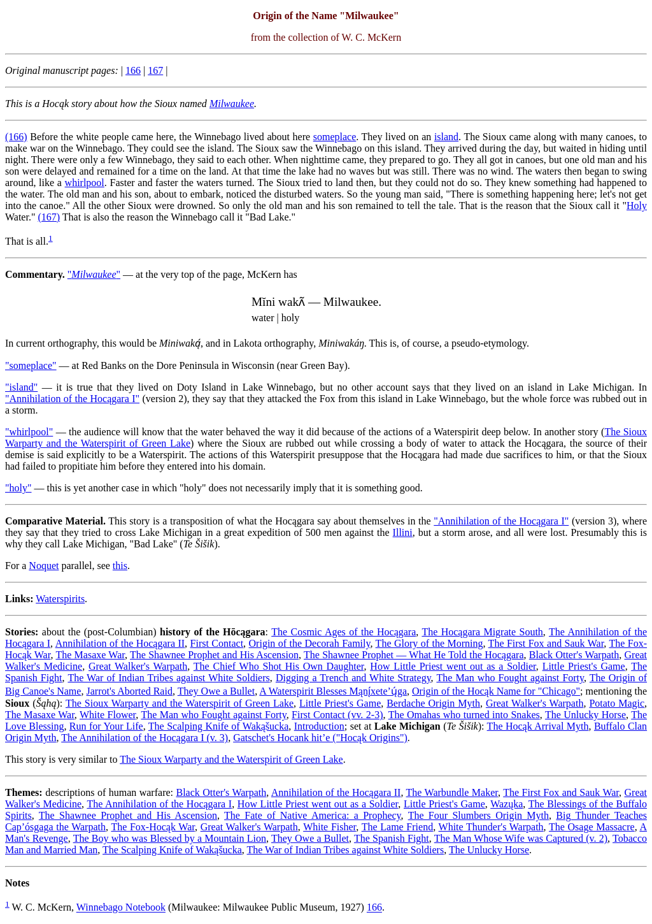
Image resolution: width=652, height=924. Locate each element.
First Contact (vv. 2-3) (337, 714)
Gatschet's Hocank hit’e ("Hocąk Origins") (320, 737)
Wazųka (506, 803)
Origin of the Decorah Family (310, 643)
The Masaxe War (90, 654)
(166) (16, 136)
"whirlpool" (29, 431)
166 (133, 70)
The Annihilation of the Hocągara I (159, 803)
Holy (637, 205)
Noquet (44, 565)
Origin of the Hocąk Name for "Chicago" (496, 691)
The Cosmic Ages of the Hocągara (343, 631)
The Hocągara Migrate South (482, 631)
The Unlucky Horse (585, 714)
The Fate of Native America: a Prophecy (312, 815)
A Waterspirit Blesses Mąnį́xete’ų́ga (333, 691)
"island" (21, 387)
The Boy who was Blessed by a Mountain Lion (169, 838)
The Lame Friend (397, 826)
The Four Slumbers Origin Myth (478, 815)
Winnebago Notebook (121, 907)
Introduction (319, 726)
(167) (49, 217)
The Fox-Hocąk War (153, 826)
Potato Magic (616, 703)
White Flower (108, 714)
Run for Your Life (106, 726)
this (120, 565)
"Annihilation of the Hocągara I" (72, 398)
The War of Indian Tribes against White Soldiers (168, 677)
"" (93, 274)
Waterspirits (60, 598)
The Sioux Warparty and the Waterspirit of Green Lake (180, 703)
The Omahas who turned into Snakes (464, 714)
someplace (335, 136)
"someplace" (31, 365)
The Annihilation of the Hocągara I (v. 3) (144, 737)
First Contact (217, 643)
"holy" (18, 487)
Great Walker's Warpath (138, 666)
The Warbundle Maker (452, 792)
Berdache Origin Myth (433, 703)
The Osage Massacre (592, 826)
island (446, 136)
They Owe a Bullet (216, 691)
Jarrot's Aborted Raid (129, 691)
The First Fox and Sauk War (546, 643)
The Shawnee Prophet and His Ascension (214, 654)
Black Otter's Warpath (574, 654)
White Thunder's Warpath (491, 826)
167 (155, 70)
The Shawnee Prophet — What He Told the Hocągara (413, 654)
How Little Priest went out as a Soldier (452, 666)
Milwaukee (231, 103)
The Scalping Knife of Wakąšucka (218, 726)
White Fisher (329, 826)
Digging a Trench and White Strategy (353, 677)
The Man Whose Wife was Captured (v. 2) (520, 838)
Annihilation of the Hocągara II (120, 643)
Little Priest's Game (583, 666)
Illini (403, 532)
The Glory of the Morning (429, 643)
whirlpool (84, 182)
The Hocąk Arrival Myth (538, 726)
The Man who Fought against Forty (510, 677)
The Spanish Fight (391, 838)
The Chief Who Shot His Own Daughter (279, 666)
